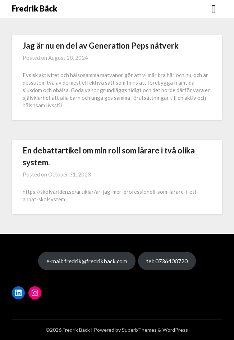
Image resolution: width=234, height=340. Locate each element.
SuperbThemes (139, 330)
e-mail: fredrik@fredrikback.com (86, 261)
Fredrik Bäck (34, 8)
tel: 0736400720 (167, 261)
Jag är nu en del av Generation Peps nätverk (101, 45)
